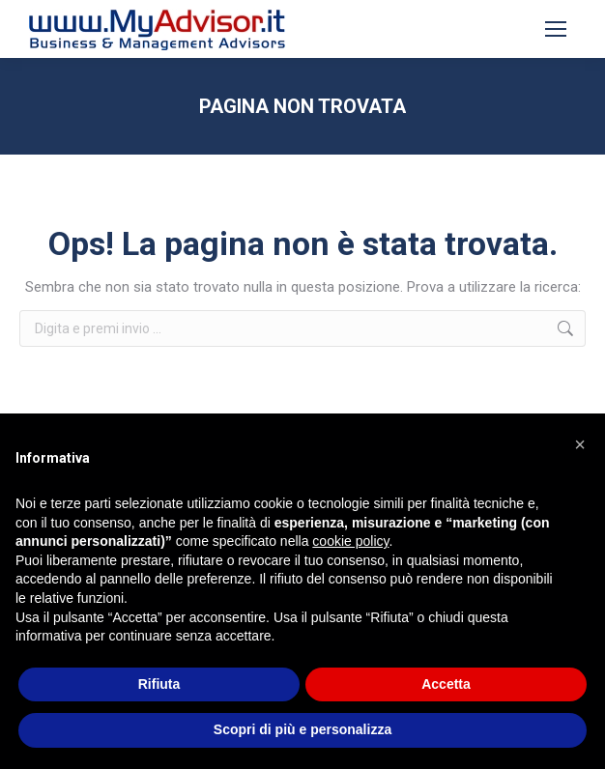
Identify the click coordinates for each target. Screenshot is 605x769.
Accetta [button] (446, 684)
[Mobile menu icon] (555, 29)
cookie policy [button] (350, 541)
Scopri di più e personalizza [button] (302, 729)
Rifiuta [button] (159, 684)
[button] (579, 444)
